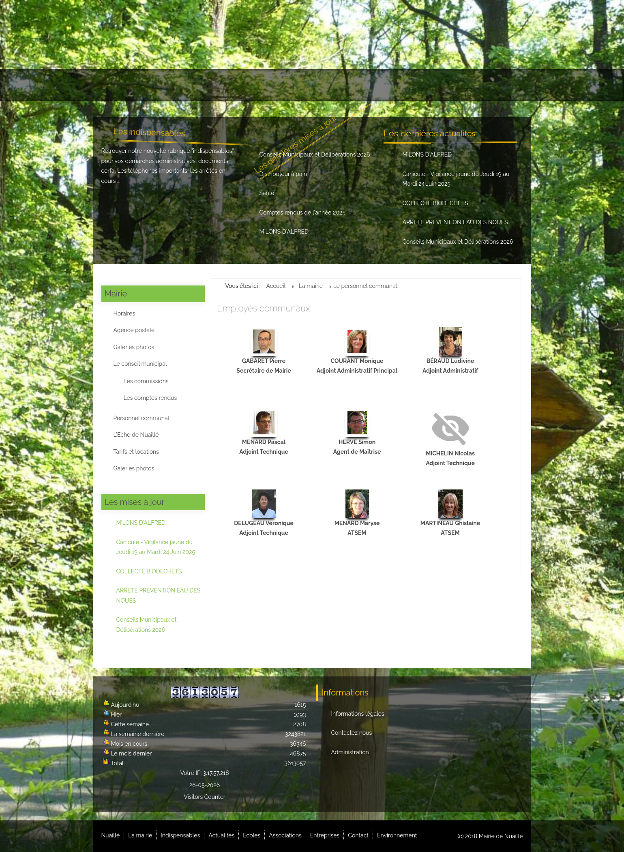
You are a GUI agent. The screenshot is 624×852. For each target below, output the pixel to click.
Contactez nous (351, 733)
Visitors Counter (204, 797)
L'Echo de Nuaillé (136, 434)
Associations (348, 85)
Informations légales (357, 713)
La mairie (158, 85)
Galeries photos (134, 347)
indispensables (212, 151)
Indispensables (210, 85)
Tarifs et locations (136, 452)
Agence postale (134, 330)
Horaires (124, 313)
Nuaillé (117, 85)
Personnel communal (141, 418)
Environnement (493, 85)
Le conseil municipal (140, 364)
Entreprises (400, 85)
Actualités (264, 85)
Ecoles (303, 85)
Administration (350, 752)
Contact (445, 85)
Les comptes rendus (150, 398)
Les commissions (146, 381)
